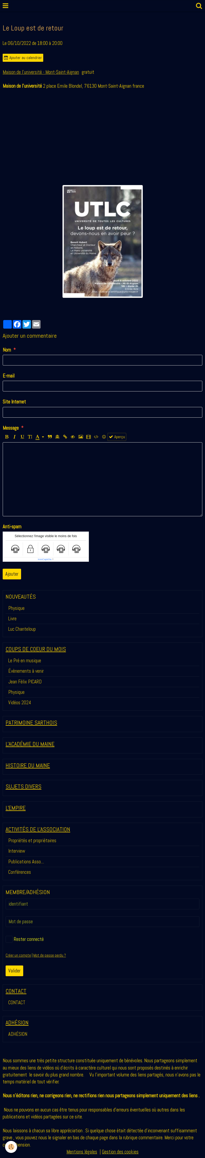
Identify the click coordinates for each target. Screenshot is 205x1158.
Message (11, 428)
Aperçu (117, 437)
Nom (7, 350)
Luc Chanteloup (22, 629)
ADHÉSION (17, 1034)
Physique (16, 608)
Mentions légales (81, 1152)
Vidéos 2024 (19, 702)
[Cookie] (11, 1147)
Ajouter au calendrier (23, 57)
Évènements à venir (26, 671)
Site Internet (14, 402)
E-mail (8, 376)
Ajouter (11, 574)
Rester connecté (25, 939)
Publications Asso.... (26, 862)
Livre (12, 618)
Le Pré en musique (24, 660)
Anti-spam (12, 527)
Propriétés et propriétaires (32, 840)
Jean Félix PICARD (25, 682)
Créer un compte (18, 955)
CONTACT (16, 1002)
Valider (14, 971)
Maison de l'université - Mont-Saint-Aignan (41, 72)
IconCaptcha (45, 559)
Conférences (19, 872)
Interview (16, 851)
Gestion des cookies (120, 1152)
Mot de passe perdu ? (49, 955)
